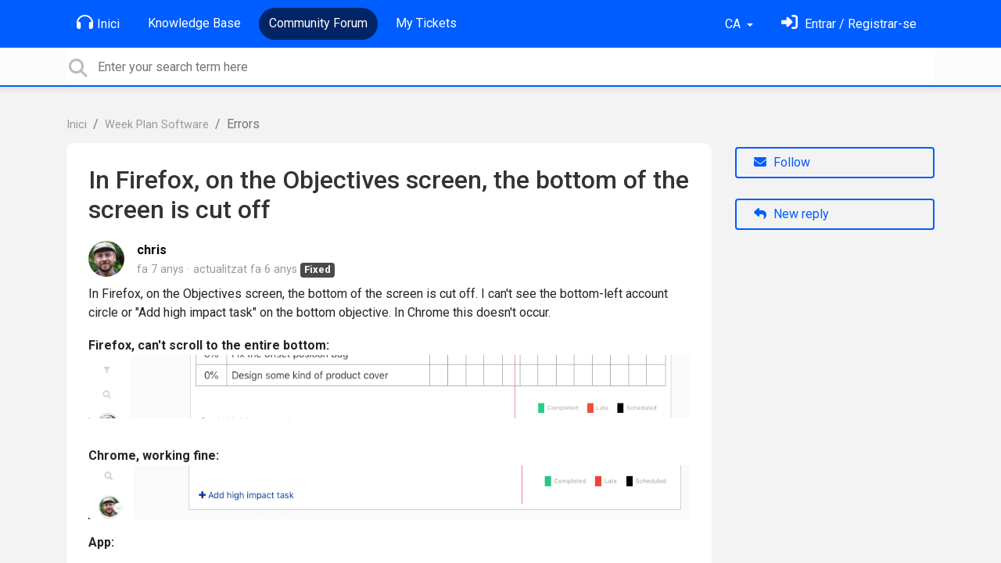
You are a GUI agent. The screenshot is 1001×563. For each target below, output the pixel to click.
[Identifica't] (849, 24)
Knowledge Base (194, 23)
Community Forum (318, 23)
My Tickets (426, 23)
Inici (98, 22)
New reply (791, 213)
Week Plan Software (157, 124)
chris (152, 249)
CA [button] (734, 23)
